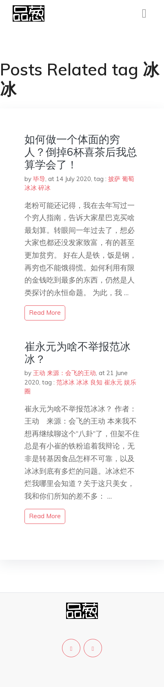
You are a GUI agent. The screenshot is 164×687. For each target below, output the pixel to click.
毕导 (39, 179)
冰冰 (30, 188)
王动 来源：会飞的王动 (64, 373)
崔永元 (113, 382)
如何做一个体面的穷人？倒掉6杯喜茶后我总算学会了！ (80, 152)
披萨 (114, 179)
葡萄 (128, 179)
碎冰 (44, 188)
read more (45, 312)
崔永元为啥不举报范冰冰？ (77, 353)
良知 (96, 382)
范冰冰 (65, 382)
